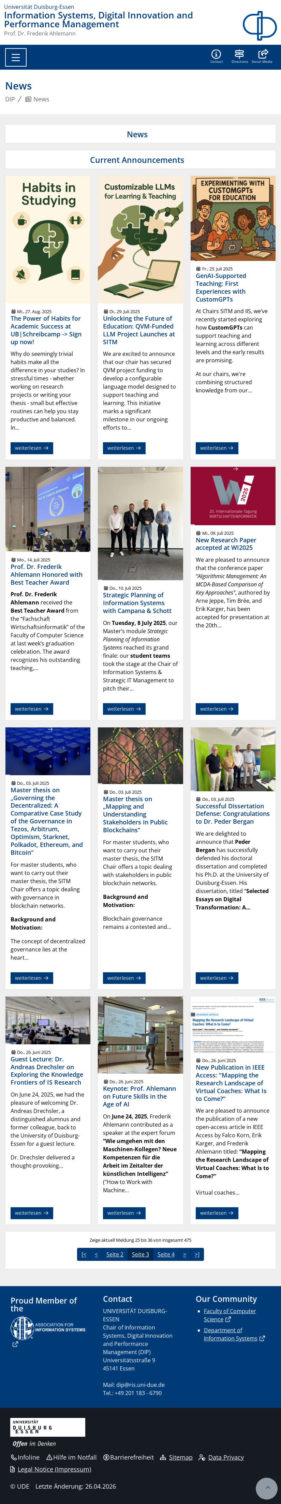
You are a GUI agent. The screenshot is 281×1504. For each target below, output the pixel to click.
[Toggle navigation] (16, 57)
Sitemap (176, 1457)
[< (84, 1254)
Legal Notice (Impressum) (50, 1469)
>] (197, 1254)
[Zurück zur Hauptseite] (260, 26)
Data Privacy (221, 1457)
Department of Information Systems (230, 1334)
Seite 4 (166, 1254)
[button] (262, 57)
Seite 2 (114, 1254)
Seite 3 (140, 1254)
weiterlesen (32, 448)
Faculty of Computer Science (230, 1315)
